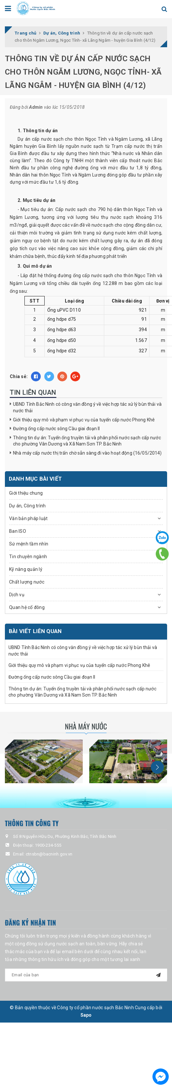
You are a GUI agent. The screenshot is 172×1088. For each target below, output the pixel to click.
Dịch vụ (16, 594)
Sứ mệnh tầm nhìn (28, 543)
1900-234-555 (48, 845)
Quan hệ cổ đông (27, 607)
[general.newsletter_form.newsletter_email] (86, 975)
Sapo (86, 1015)
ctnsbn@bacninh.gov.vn (49, 854)
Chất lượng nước (26, 582)
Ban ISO (17, 531)
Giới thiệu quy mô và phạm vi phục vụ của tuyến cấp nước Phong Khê (84, 419)
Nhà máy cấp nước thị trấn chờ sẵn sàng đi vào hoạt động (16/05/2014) (87, 453)
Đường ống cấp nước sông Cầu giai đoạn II (56, 428)
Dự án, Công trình (27, 505)
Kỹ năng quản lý (25, 569)
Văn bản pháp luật (28, 518)
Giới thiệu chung (26, 493)
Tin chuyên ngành (28, 556)
